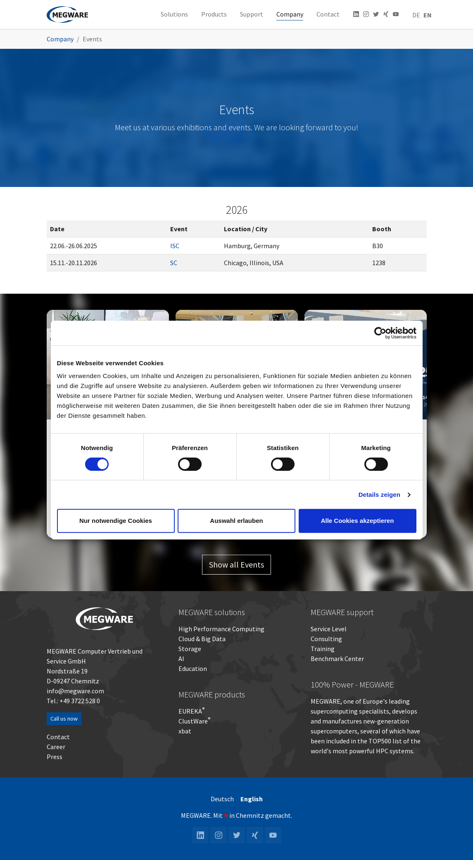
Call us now (64, 718)
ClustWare (194, 721)
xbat (184, 731)
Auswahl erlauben (236, 520)
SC (173, 263)
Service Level (329, 629)
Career (56, 747)
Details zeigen (379, 494)
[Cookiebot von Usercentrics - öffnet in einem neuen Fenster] (380, 333)
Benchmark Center (337, 658)
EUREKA (190, 711)
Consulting (326, 639)
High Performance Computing (221, 629)
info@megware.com (75, 691)
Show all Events (236, 564)
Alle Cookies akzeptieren (357, 520)
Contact (58, 737)
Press (54, 756)
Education (192, 668)
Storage (189, 648)
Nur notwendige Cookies (115, 520)
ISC (174, 246)
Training (323, 648)
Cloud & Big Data (202, 639)
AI (181, 658)
